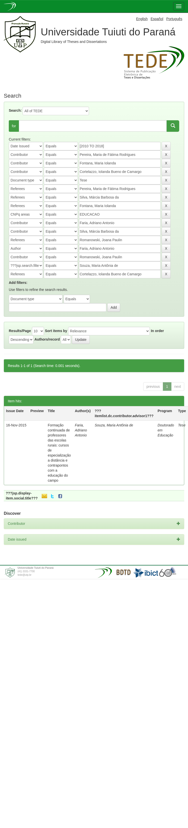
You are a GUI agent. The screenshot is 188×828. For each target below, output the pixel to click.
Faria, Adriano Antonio (81, 430)
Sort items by (56, 331)
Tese (181, 425)
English (142, 19)
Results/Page (20, 331)
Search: (15, 110)
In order (157, 331)
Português (174, 19)
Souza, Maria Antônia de (114, 425)
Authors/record (47, 339)
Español (157, 19)
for (14, 126)
